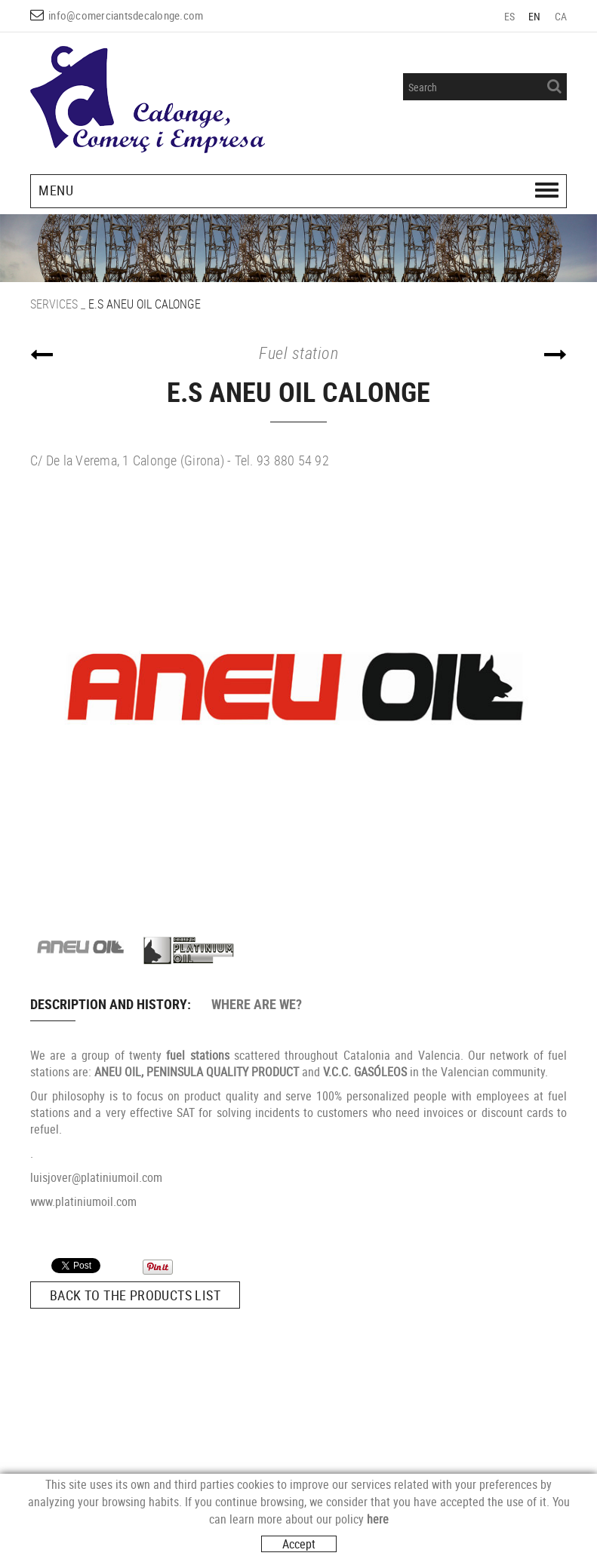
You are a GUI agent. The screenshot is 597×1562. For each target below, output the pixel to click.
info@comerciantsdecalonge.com (125, 15)
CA (561, 16)
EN (534, 16)
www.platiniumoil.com (83, 1201)
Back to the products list (135, 1295)
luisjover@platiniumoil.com (96, 1177)
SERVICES (54, 304)
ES (509, 16)
